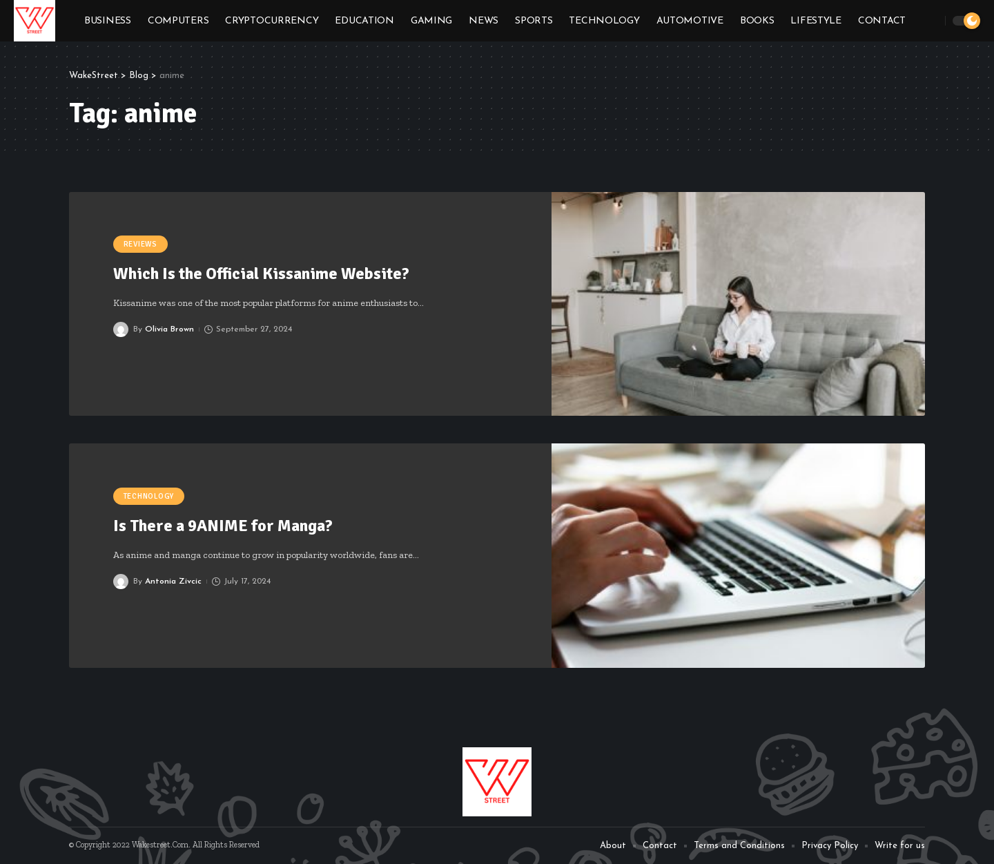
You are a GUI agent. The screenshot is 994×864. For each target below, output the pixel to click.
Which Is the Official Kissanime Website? (263, 273)
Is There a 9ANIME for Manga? (223, 525)
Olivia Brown (169, 329)
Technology (149, 496)
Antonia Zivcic (173, 581)
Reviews (140, 244)
